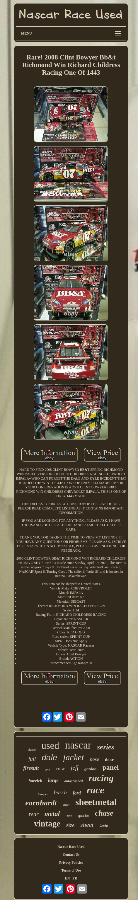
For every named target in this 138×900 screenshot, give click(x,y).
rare (69, 815)
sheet (86, 824)
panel (110, 767)
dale (49, 757)
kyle (47, 769)
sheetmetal (96, 802)
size (70, 825)
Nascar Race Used (70, 847)
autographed (73, 781)
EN (67, 878)
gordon (90, 769)
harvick (35, 780)
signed (31, 749)
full (32, 759)
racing (100, 778)
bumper (43, 794)
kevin (103, 826)
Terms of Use (71, 870)
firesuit (31, 768)
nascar (78, 745)
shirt (65, 805)
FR (74, 878)
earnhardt (41, 803)
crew (60, 768)
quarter (83, 816)
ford (77, 792)
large (53, 780)
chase (104, 813)
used (50, 745)
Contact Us (71, 855)
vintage (47, 823)
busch (60, 792)
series (105, 747)
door (109, 759)
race (95, 790)
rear (34, 814)
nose (94, 759)
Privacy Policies (71, 862)
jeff (75, 767)
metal (52, 813)
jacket (73, 757)
